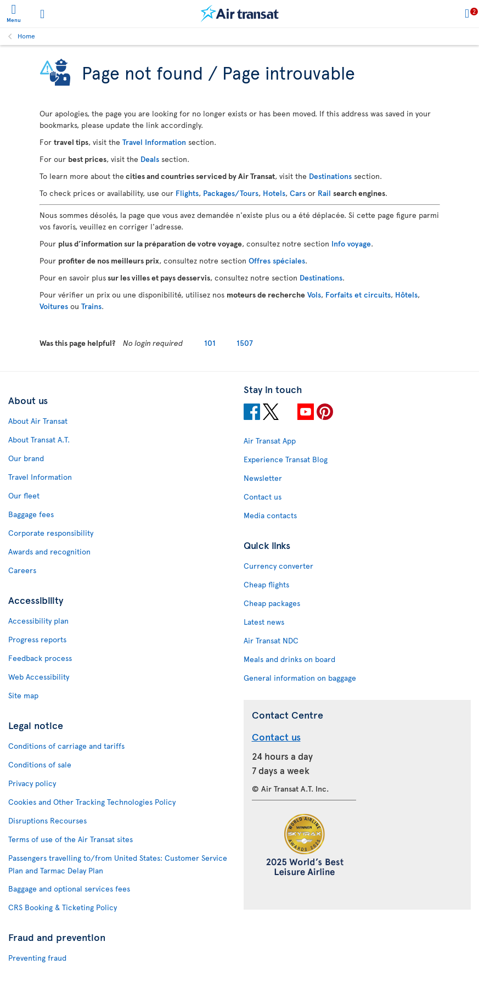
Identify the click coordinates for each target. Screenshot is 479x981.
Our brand (26, 458)
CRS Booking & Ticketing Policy (62, 907)
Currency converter (278, 565)
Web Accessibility (38, 676)
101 (210, 343)
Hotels (274, 193)
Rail (324, 193)
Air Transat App (270, 440)
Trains (91, 306)
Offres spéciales (277, 260)
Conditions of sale (39, 764)
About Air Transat (37, 421)
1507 (244, 343)
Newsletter (263, 478)
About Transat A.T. (39, 439)
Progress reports (37, 639)
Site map (23, 695)
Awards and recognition (49, 551)
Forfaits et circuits (358, 294)
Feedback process (40, 658)
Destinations (330, 176)
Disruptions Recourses (47, 820)
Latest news (264, 621)
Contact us (262, 496)
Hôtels (406, 294)
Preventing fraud (37, 957)
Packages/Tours (230, 193)
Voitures (54, 306)
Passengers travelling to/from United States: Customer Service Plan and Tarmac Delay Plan (117, 864)
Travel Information (154, 142)
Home (26, 35)
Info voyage (351, 243)
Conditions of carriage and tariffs (66, 746)
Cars (298, 193)
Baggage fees (31, 514)
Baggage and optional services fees (69, 888)
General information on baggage (300, 677)
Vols (314, 294)
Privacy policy (32, 783)
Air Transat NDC (271, 640)
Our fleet (24, 495)
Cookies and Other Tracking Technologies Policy (92, 802)
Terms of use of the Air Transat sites (70, 839)
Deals (149, 159)
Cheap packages (272, 603)
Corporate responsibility (50, 533)
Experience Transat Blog (286, 459)
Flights (187, 193)
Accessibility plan (38, 620)
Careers (22, 570)
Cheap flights (266, 584)
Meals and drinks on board (289, 659)
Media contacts (270, 515)
